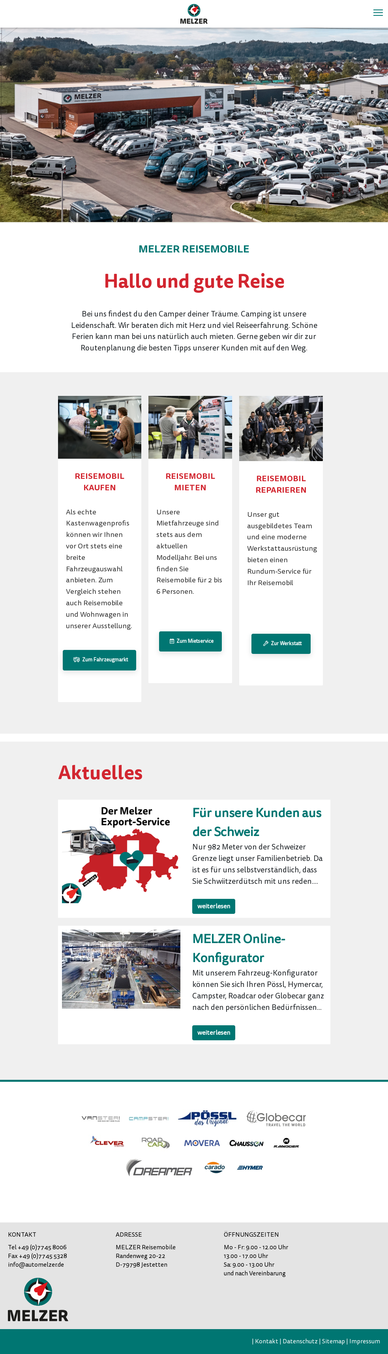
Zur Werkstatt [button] (281, 643)
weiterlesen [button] (213, 906)
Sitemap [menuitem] (333, 1341)
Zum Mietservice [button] (190, 641)
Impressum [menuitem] (364, 1341)
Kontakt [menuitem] (266, 1341)
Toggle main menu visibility (378, 11)
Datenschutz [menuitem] (300, 1341)
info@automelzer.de (36, 1264)
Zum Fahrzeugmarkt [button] (99, 659)
